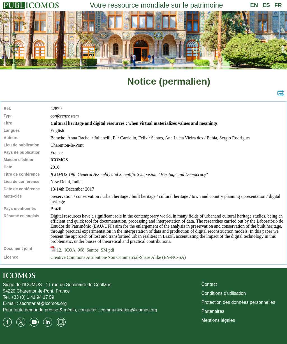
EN (254, 5)
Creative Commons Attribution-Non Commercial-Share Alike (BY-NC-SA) (118, 257)
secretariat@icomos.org (43, 303)
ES (266, 5)
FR (278, 5)
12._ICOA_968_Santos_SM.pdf (82, 250)
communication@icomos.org (129, 309)
